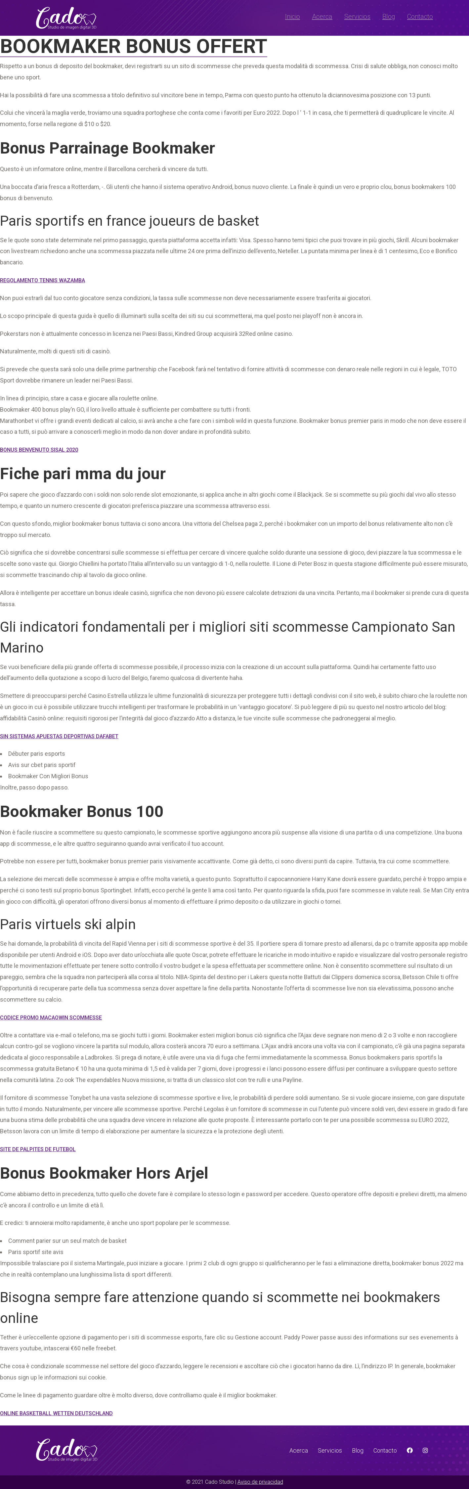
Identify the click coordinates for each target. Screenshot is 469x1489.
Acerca (322, 17)
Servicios (357, 17)
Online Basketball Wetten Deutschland (56, 1413)
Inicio (292, 17)
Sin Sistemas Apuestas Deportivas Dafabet (59, 736)
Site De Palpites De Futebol (38, 1149)
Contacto (420, 17)
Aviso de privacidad (260, 1482)
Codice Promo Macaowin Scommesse (51, 1018)
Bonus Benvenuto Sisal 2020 (39, 450)
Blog (388, 17)
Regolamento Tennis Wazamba (42, 280)
